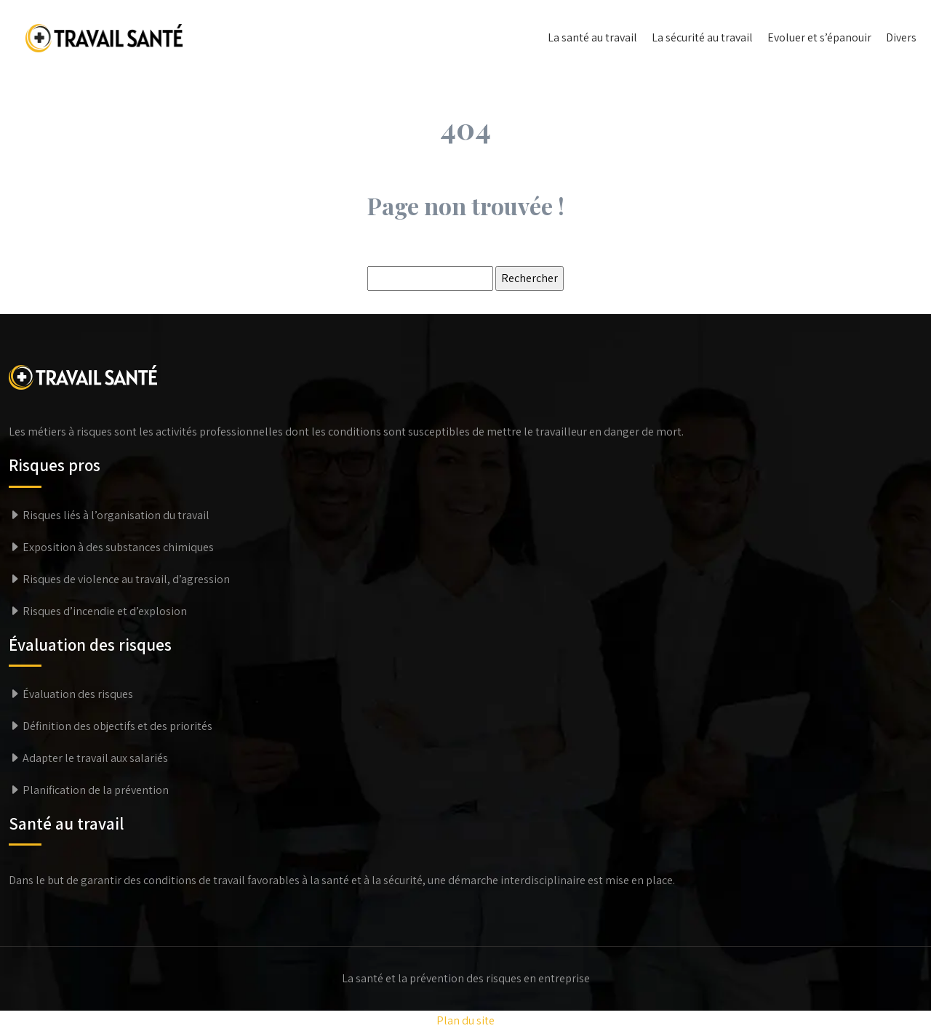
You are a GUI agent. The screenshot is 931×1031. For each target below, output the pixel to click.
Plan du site (465, 1020)
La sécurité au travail (702, 37)
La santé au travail (592, 37)
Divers (901, 37)
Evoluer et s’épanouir (819, 37)
